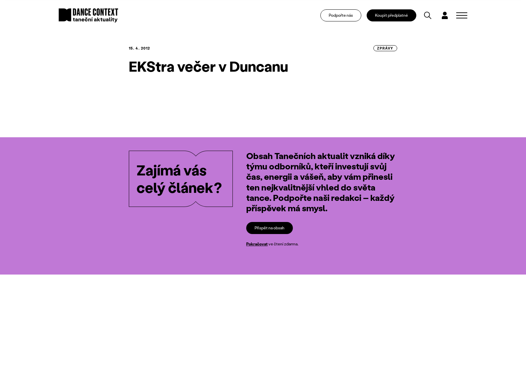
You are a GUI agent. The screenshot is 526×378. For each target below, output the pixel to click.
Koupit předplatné (391, 15)
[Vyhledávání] (428, 15)
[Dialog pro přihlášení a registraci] (445, 15)
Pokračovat (257, 243)
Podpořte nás (341, 15)
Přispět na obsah (269, 227)
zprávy (385, 48)
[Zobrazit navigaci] (461, 15)
